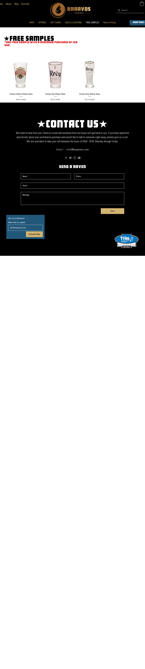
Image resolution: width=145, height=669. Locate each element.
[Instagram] (74, 157)
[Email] (24, 228)
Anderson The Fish (102, 260)
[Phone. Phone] (98, 176)
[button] (31, 22)
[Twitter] (70, 157)
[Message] (72, 198)
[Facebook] (66, 157)
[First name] (45, 176)
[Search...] (130, 10)
